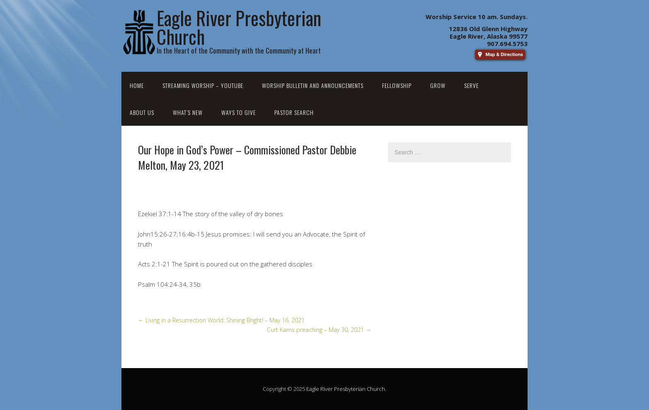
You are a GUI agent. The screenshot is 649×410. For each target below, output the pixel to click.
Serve (471, 85)
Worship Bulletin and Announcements (312, 85)
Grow (438, 85)
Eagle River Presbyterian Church (345, 389)
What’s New (188, 112)
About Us (142, 112)
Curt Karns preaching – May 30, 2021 (319, 330)
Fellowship (397, 85)
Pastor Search (294, 112)
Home (137, 85)
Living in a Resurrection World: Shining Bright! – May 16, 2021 (221, 320)
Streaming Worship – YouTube (202, 85)
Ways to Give (238, 112)
